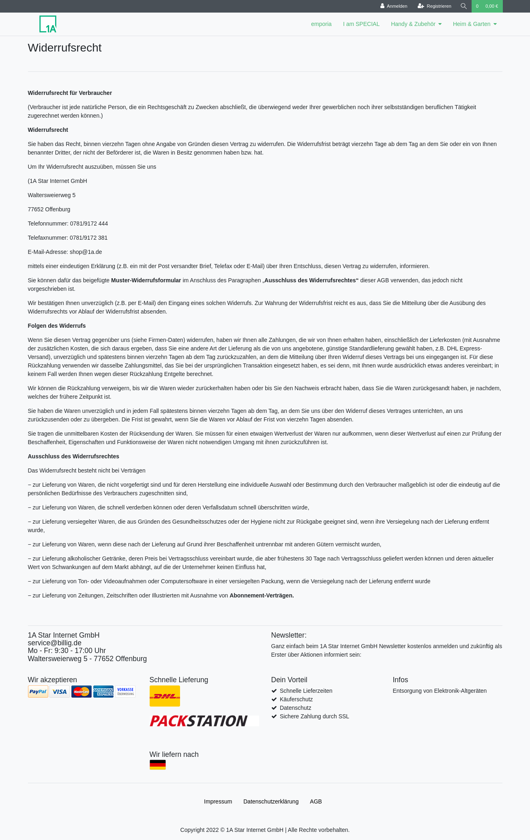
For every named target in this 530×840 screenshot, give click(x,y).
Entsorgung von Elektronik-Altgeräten (440, 690)
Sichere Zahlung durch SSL (314, 716)
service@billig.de (55, 643)
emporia (321, 24)
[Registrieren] (433, 6)
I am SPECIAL (361, 24)
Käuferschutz (296, 699)
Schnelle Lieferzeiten (306, 690)
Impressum (218, 801)
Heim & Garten (472, 24)
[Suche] (463, 6)
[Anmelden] (393, 6)
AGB (316, 801)
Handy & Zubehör (413, 24)
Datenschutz (295, 708)
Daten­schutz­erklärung (270, 801)
